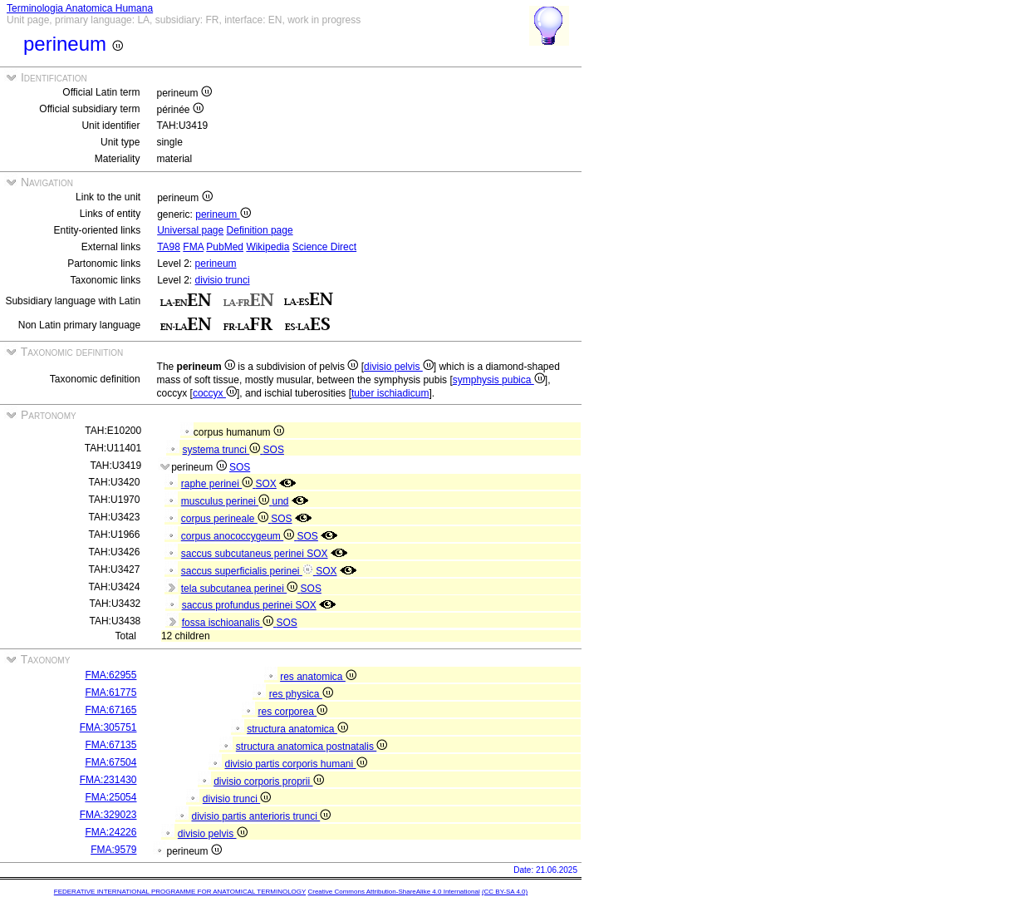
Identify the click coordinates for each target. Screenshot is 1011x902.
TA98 (168, 247)
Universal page (190, 230)
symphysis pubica (499, 380)
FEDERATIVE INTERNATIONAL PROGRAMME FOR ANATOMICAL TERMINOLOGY (180, 891)
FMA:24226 (110, 832)
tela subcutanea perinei (241, 588)
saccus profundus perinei (239, 605)
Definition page (260, 230)
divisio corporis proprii (268, 781)
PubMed (224, 247)
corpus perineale (226, 519)
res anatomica (318, 677)
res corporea (292, 711)
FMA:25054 (110, 797)
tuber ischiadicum (390, 393)
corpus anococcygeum (239, 536)
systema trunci (223, 450)
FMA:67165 (110, 710)
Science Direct (324, 247)
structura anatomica (297, 729)
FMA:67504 (110, 762)
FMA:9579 (113, 849)
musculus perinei (226, 501)
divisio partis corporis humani (295, 764)
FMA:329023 (108, 815)
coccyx (215, 393)
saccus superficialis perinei (248, 571)
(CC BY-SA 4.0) (505, 891)
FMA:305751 (108, 727)
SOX (266, 484)
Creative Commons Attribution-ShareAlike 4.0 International (393, 891)
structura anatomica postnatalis (311, 746)
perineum (222, 214)
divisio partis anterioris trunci (261, 816)
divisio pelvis (399, 366)
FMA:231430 (108, 780)
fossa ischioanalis (229, 622)
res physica (301, 694)
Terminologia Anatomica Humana (80, 8)
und (280, 501)
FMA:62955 (110, 675)
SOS (273, 450)
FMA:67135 (110, 745)
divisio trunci (222, 280)
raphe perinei (218, 484)
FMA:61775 (110, 692)
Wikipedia (267, 247)
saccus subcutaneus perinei (244, 553)
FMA (193, 247)
